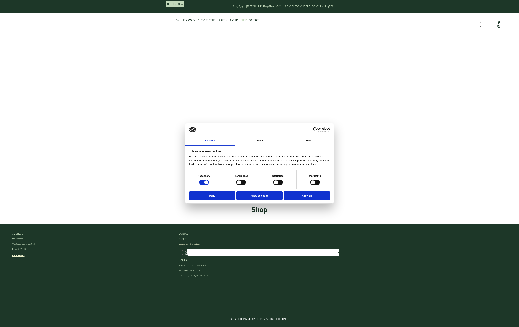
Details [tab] (259, 140)
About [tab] (308, 140)
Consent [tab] (210, 140)
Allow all (307, 195)
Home (177, 20)
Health (222, 20)
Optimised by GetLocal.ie (273, 319)
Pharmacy (189, 20)
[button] (175, 4)
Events (234, 20)
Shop (244, 20)
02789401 (240, 6)
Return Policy (18, 255)
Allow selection (259, 195)
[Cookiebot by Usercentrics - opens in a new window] (315, 129)
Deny (212, 195)
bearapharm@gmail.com (265, 6)
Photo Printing (206, 20)
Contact (254, 20)
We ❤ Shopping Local (243, 319)
